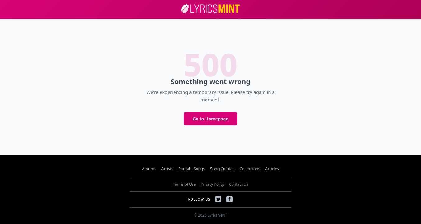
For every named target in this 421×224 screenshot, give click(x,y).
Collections (249, 168)
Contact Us (238, 184)
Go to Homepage (210, 119)
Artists (167, 168)
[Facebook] (229, 199)
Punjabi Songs (191, 168)
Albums (149, 168)
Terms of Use (184, 184)
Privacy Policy (212, 184)
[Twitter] (218, 199)
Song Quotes (222, 168)
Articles (272, 168)
